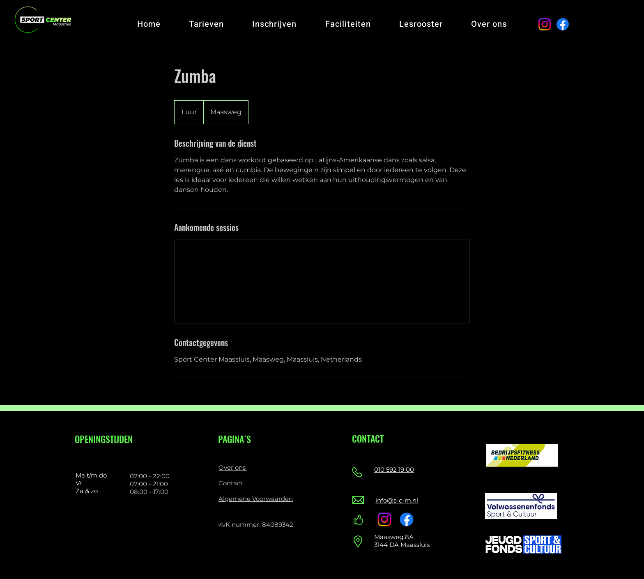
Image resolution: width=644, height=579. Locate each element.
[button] (206, 24)
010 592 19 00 (394, 469)
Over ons (232, 467)
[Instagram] (544, 24)
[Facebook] (562, 24)
